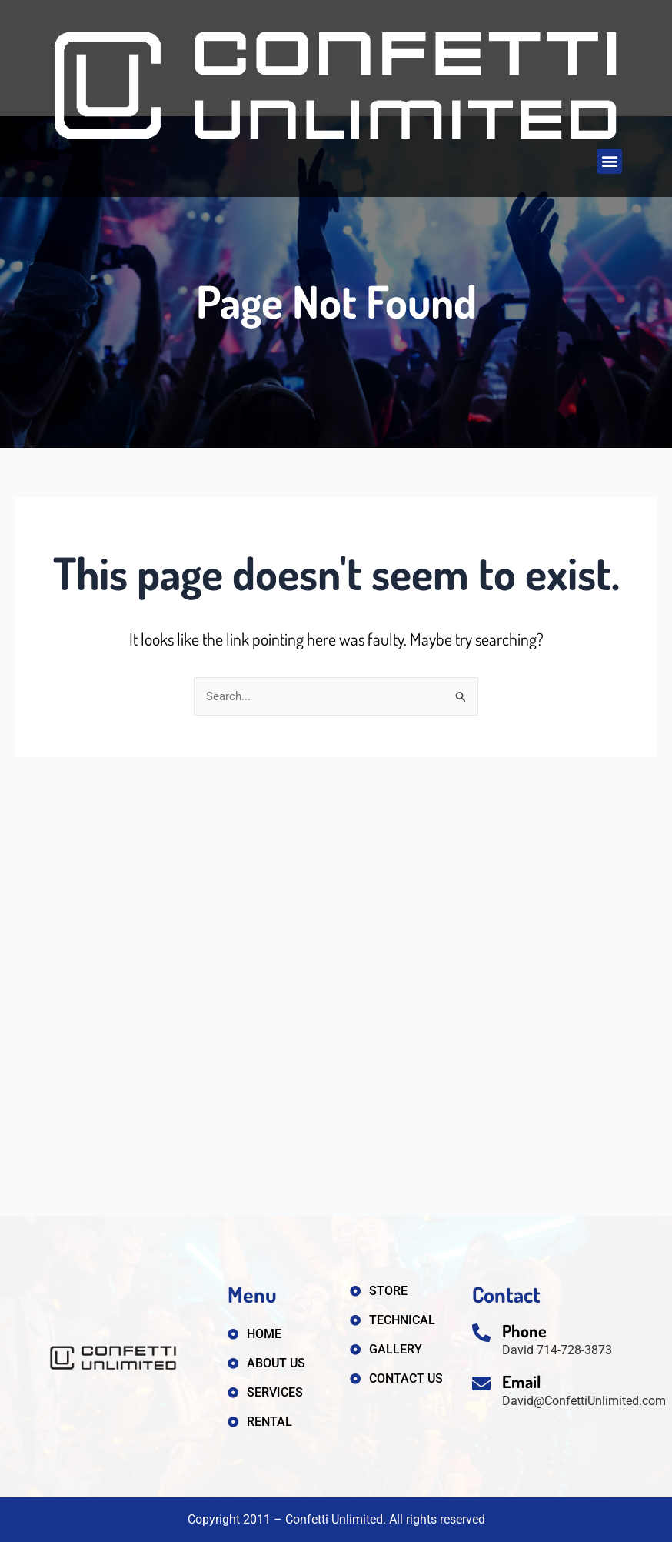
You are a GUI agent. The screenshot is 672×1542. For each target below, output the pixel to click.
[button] (609, 161)
